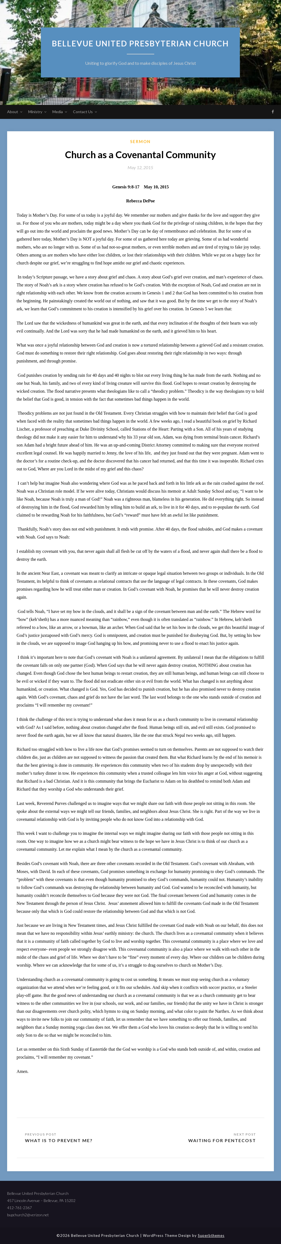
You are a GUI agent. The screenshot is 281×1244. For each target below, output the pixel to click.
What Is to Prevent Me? (59, 1140)
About (12, 111)
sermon (140, 141)
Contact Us (83, 111)
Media (57, 111)
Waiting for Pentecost (222, 1140)
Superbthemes (211, 1235)
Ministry (35, 111)
